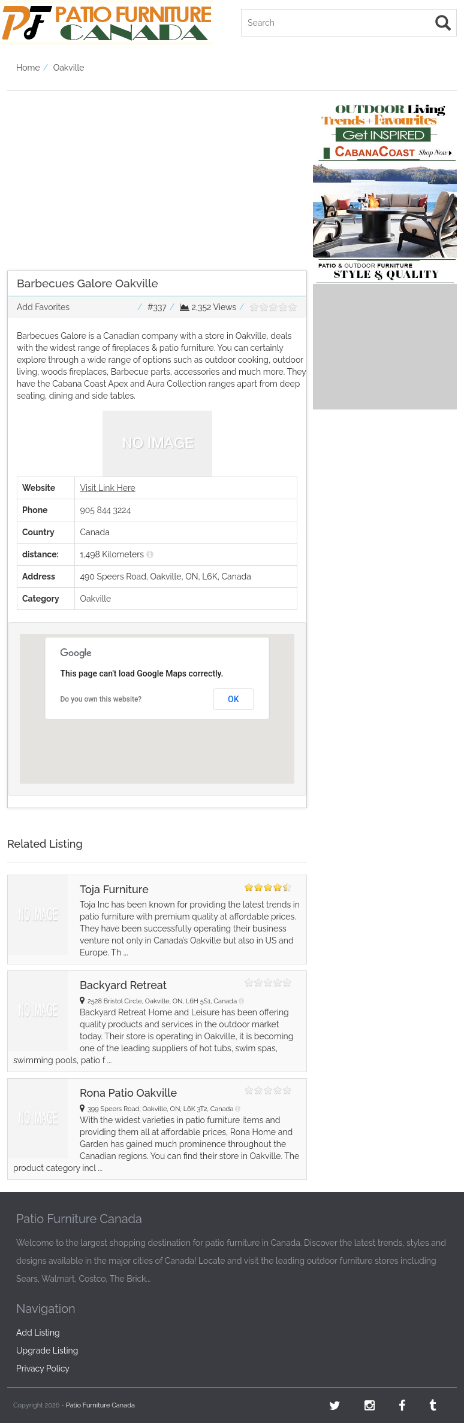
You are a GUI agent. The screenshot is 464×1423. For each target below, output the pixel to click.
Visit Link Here (107, 488)
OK (233, 699)
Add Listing (38, 1332)
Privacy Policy (43, 1368)
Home (28, 67)
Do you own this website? (101, 699)
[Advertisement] (157, 175)
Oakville (69, 67)
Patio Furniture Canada (100, 1405)
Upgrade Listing (47, 1350)
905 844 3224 (105, 510)
